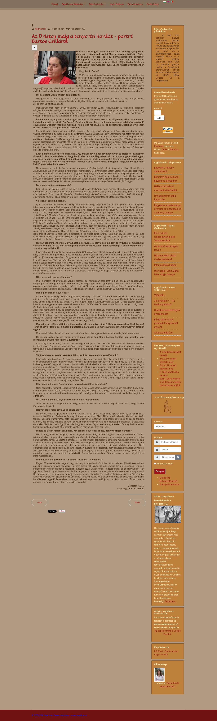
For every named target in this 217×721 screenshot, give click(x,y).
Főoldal (54, 4)
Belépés (160, 471)
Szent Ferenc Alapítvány (72, 4)
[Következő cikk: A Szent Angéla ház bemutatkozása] (137, 502)
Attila (164, 149)
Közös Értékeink (117, 4)
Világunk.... (160, 295)
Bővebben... (170, 601)
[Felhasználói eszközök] (34, 47)
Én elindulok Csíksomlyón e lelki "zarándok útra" (164, 237)
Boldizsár (158, 146)
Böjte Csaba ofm (96, 4)
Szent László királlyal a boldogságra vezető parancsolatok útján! (170, 382)
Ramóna (174, 149)
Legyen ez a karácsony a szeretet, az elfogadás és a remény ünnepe (167, 209)
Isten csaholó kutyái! (165, 265)
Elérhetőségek (153, 4)
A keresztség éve (163, 332)
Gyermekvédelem (135, 4)
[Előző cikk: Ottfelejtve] (39, 502)
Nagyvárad (40, 28)
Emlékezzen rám (165, 463)
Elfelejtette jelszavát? (170, 484)
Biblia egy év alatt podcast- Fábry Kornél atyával (166, 323)
